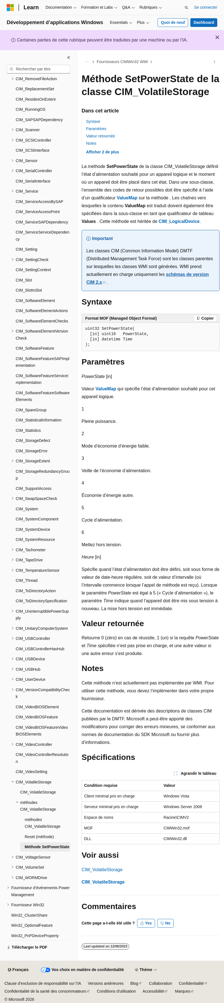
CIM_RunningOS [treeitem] (30, 109)
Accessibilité (153, 991)
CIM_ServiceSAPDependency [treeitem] (42, 222)
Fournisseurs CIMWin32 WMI (122, 61)
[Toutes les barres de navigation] (86, 61)
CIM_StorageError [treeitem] (32, 451)
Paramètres (96, 128)
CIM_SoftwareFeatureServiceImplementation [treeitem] (42, 379)
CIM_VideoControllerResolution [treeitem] (42, 758)
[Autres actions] (215, 61)
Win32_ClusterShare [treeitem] (29, 915)
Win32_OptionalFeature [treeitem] (32, 925)
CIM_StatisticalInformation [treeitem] (38, 420)
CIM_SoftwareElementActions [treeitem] (42, 310)
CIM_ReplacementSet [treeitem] (35, 89)
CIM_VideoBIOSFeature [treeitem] (37, 717)
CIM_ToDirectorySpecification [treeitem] (41, 601)
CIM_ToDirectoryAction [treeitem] (36, 591)
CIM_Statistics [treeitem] (28, 430)
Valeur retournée (100, 136)
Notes (91, 143)
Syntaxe (93, 121)
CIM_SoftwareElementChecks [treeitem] (42, 321)
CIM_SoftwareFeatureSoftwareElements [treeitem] (43, 396)
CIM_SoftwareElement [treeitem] (35, 300)
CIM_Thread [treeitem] (27, 580)
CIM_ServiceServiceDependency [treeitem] (42, 235)
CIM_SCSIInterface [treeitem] (33, 150)
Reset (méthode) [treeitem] (39, 836)
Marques (182, 991)
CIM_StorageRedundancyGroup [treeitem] (43, 475)
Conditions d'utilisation (116, 991)
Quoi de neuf (173, 22)
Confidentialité (191, 983)
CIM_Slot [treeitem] (24, 280)
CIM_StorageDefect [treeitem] (33, 440)
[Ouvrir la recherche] (186, 8)
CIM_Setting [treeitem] (26, 249)
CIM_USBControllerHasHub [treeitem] (40, 649)
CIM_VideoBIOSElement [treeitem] (37, 707)
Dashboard (203, 22)
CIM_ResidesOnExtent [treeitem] (36, 99)
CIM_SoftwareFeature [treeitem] (35, 348)
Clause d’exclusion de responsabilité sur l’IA (42, 983)
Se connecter (206, 7)
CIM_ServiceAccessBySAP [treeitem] (39, 201)
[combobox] (38, 69)
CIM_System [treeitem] (27, 509)
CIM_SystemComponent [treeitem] (37, 519)
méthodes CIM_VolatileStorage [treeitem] (43, 823)
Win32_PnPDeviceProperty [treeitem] (35, 935)
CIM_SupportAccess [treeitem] (34, 488)
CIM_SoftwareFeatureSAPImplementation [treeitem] (42, 362)
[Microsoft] (10, 7)
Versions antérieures (106, 983)
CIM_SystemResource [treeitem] (35, 539)
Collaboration (160, 983)
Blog (134, 983)
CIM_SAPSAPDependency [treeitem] (39, 119)
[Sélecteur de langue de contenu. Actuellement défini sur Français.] (18, 969)
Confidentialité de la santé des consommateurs (45, 991)
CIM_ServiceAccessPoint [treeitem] (38, 211)
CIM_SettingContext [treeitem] (33, 270)
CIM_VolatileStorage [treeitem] (38, 792)
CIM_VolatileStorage (102, 869)
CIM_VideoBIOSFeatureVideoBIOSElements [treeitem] (42, 731)
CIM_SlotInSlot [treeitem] (29, 290)
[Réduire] (69, 57)
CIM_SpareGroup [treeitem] (31, 410)
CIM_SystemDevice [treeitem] (33, 529)
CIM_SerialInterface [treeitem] (33, 181)
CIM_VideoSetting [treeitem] (31, 771)
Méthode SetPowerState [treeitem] (47, 847)
